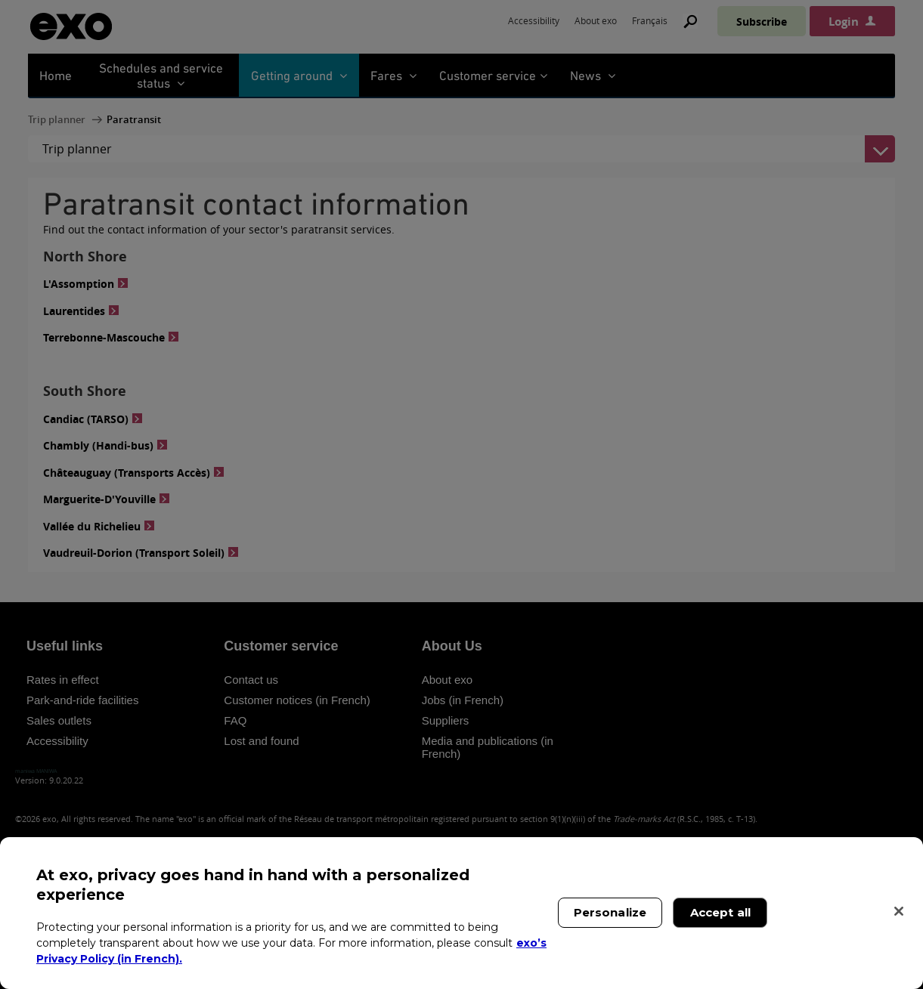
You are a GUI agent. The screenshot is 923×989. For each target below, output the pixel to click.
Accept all (720, 912)
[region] (461, 913)
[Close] (898, 911)
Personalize (610, 912)
